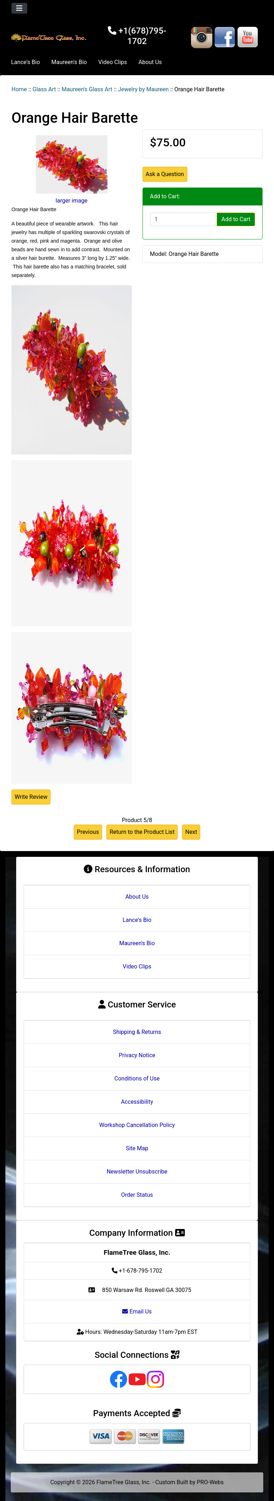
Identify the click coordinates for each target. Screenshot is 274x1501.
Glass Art (44, 89)
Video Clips (112, 62)
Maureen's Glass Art (87, 89)
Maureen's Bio (69, 62)
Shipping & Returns (137, 1032)
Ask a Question (165, 174)
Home (19, 89)
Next (191, 832)
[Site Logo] (49, 37)
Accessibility (137, 1101)
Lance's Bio (25, 62)
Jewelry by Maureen (143, 89)
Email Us (137, 1311)
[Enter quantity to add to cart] (183, 219)
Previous (88, 832)
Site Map (137, 1148)
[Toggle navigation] (19, 8)
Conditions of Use (136, 1078)
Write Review (31, 796)
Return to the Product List (142, 832)
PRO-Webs (210, 1482)
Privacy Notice (137, 1055)
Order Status (137, 1194)
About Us (150, 62)
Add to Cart (235, 219)
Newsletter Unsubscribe (137, 1171)
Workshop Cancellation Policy (137, 1125)
